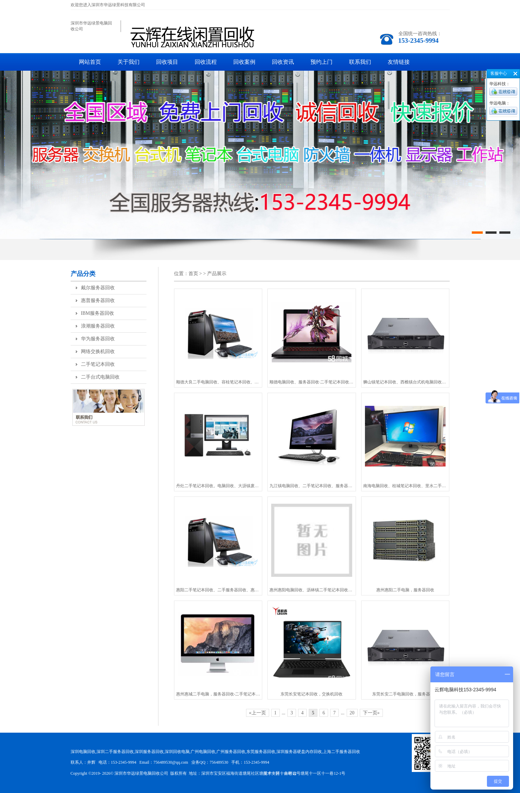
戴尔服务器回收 (98, 287)
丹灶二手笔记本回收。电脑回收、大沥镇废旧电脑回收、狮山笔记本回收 (218, 485)
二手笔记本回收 (98, 364)
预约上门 (321, 62)
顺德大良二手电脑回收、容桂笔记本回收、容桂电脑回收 (218, 382)
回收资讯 (283, 62)
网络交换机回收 (98, 351)
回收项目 (167, 62)
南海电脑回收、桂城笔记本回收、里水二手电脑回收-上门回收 (405, 485)
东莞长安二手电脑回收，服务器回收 (405, 694)
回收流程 (206, 62)
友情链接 (399, 62)
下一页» (371, 712)
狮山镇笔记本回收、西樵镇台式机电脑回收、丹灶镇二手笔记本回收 (405, 382)
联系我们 (360, 62)
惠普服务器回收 (98, 300)
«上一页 (257, 712)
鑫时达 (290, 773)
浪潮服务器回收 (98, 326)
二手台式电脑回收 (100, 377)
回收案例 (244, 62)
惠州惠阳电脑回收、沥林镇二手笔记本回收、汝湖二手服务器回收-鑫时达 (311, 590)
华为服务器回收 (98, 338)
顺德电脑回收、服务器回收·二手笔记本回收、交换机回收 (311, 382)
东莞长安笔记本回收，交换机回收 (312, 694)
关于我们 (129, 62)
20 (352, 712)
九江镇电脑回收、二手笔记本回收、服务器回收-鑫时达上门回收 (311, 485)
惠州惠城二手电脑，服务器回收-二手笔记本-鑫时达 (218, 694)
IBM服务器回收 (97, 313)
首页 (193, 273)
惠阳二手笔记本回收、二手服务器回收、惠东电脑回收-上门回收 (218, 590)
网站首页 (90, 62)
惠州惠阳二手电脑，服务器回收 (405, 590)
